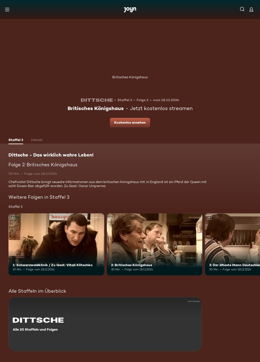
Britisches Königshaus (130, 77)
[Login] (251, 9)
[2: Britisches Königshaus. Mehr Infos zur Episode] (155, 244)
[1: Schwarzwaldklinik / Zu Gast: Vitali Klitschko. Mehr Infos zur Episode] (56, 244)
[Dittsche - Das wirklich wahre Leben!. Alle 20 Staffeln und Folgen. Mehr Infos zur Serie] (105, 324)
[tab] (16, 140)
